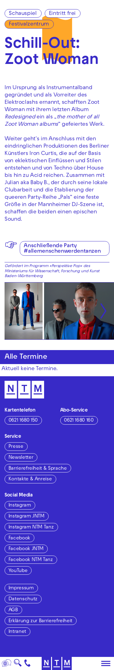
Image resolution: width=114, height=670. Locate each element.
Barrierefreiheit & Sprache (38, 468)
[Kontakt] (27, 663)
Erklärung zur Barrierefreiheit (40, 621)
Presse (16, 446)
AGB (13, 610)
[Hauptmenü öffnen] (105, 664)
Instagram (20, 505)
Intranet (17, 632)
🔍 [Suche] (17, 665)
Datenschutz (23, 599)
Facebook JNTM (26, 549)
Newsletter (21, 457)
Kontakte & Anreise (30, 479)
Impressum (21, 588)
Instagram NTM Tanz (31, 527)
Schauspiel (22, 13)
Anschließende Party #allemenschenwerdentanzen (62, 249)
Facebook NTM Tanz (31, 560)
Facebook (19, 538)
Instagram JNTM (26, 516)
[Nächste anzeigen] (103, 311)
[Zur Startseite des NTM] (24, 389)
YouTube (18, 571)
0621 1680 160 (78, 420)
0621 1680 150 (23, 420)
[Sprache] (7, 663)
